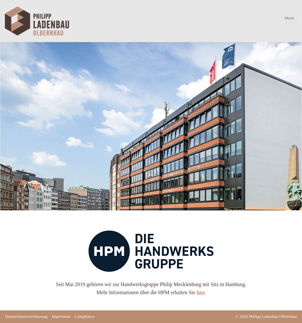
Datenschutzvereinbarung (26, 316)
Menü (289, 18)
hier (201, 292)
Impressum (61, 316)
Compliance (85, 316)
